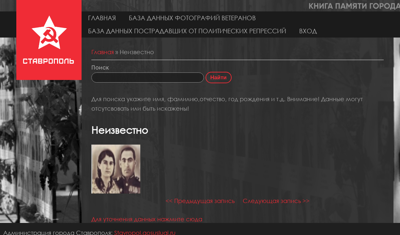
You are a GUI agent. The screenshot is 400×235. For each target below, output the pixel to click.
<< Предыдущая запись (200, 200)
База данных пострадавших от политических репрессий (187, 31)
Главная (102, 18)
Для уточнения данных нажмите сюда (146, 219)
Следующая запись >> (276, 200)
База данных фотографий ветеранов (192, 18)
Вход (308, 31)
